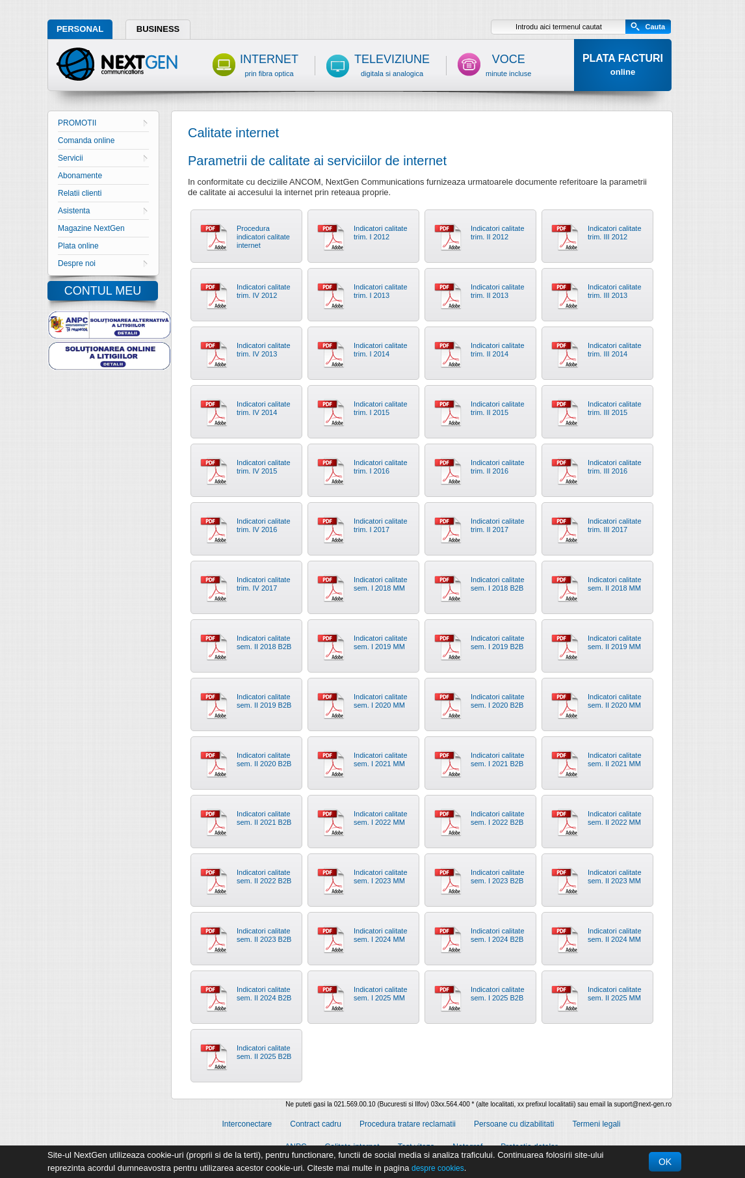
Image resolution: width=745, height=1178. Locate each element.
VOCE (508, 65)
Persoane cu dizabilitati (514, 1124)
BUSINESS (158, 29)
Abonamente (80, 175)
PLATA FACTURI (622, 65)
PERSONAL (80, 29)
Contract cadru (315, 1124)
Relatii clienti (79, 193)
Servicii (103, 158)
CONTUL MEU (102, 290)
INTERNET (269, 65)
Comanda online (86, 140)
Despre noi (103, 263)
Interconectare (247, 1124)
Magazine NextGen (91, 228)
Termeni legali (596, 1124)
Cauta (655, 27)
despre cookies (438, 1168)
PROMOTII (103, 122)
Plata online (78, 245)
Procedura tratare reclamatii (407, 1124)
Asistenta (103, 210)
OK (665, 1162)
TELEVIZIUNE (392, 65)
